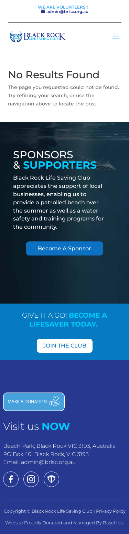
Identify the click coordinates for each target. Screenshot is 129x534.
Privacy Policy (111, 511)
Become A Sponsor (64, 248)
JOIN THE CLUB (64, 345)
